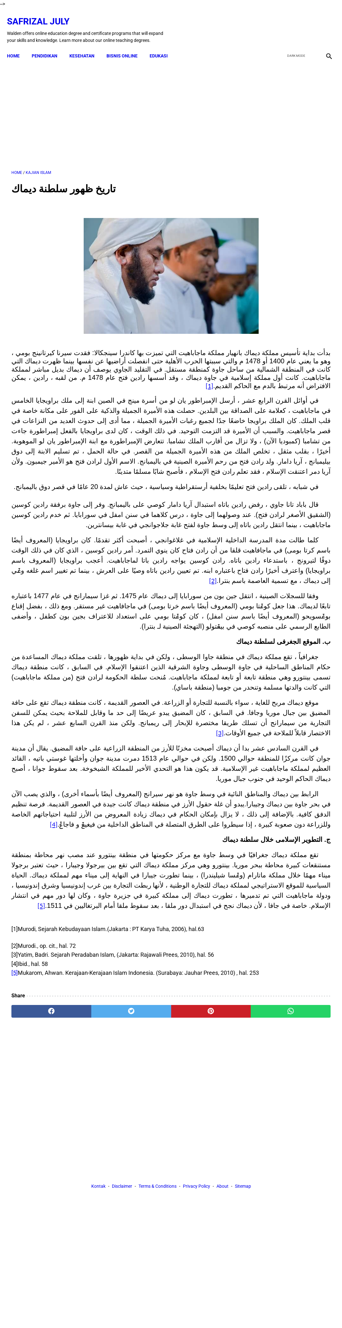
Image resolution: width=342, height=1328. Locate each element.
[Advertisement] (118, 107)
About (222, 1311)
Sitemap (243, 1311)
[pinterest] (144, 1253)
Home (17, 45)
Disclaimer (122, 1311)
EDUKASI (163, 45)
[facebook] (279, 23)
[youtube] (309, 23)
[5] (14, 1206)
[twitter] (294, 23)
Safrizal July (42, 14)
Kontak (98, 1311)
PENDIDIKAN (49, 45)
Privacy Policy (196, 1311)
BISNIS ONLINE (126, 45)
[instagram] (324, 23)
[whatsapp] (197, 1253)
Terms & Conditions (158, 1311)
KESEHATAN (86, 45)
